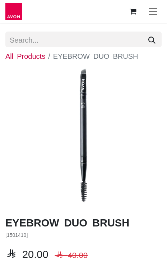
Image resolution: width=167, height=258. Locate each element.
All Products (25, 55)
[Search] (152, 39)
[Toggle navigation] (153, 11)
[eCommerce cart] (133, 11)
